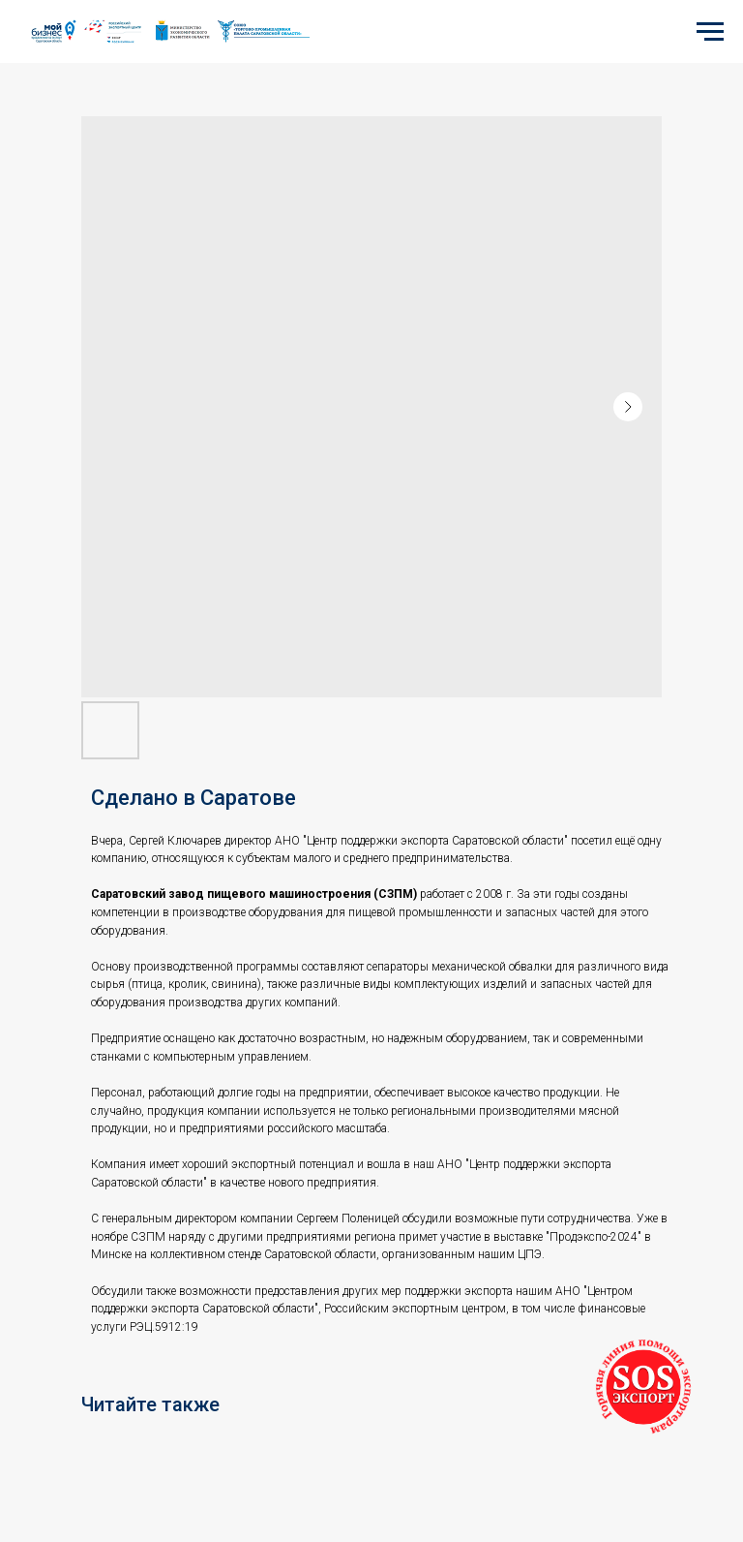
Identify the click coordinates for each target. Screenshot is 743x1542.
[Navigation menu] (710, 32)
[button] (643, 1387)
